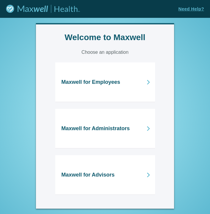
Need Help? (191, 8)
